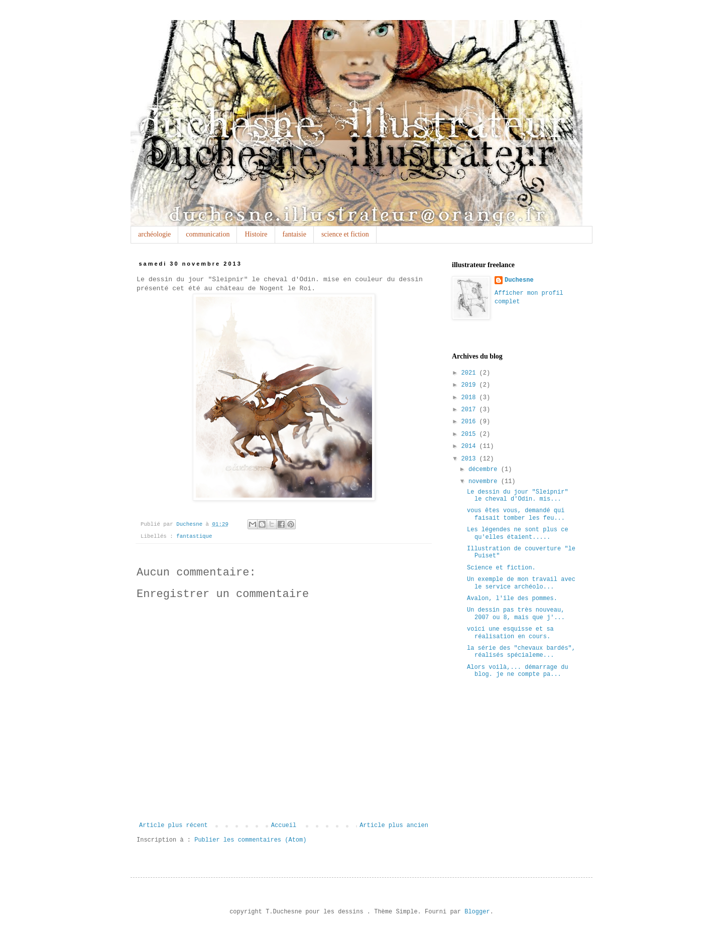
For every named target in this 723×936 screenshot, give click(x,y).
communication (207, 234)
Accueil (283, 825)
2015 (470, 434)
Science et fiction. (501, 567)
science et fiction (345, 234)
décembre (484, 469)
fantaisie (294, 234)
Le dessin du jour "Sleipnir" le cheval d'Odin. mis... (517, 496)
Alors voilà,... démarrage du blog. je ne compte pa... (517, 671)
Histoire (256, 234)
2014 (470, 446)
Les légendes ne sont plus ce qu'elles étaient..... (517, 533)
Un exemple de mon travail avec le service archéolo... (521, 583)
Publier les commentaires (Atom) (250, 840)
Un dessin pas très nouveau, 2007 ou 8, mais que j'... (516, 614)
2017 (470, 409)
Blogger (477, 911)
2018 (470, 397)
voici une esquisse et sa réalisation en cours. (510, 633)
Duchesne (519, 280)
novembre (484, 481)
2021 (470, 373)
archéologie (154, 234)
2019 (470, 385)
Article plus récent (173, 825)
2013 (470, 458)
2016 (470, 421)
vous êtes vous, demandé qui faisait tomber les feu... (516, 514)
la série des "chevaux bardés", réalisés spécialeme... (521, 652)
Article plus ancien (393, 825)
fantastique (194, 536)
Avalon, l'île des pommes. (512, 598)
